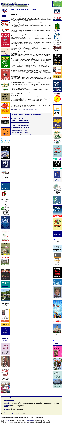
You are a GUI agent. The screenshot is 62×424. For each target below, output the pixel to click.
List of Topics (4, 15)
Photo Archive (4, 16)
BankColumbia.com (57, 30)
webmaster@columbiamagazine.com (29, 420)
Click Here (57, 343)
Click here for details (5, 54)
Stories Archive (4, 17)
